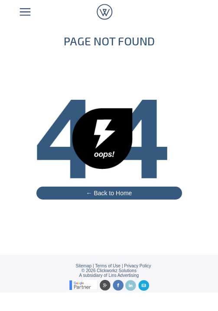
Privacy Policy (137, 265)
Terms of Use (107, 265)
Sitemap (84, 265)
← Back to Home (109, 193)
